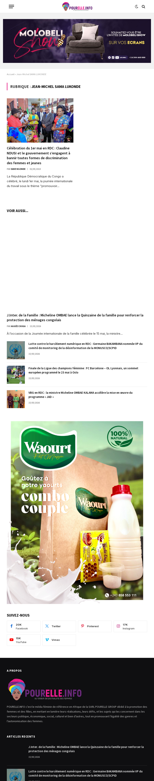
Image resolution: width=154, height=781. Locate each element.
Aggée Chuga (18, 326)
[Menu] (11, 6)
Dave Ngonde (18, 169)
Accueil (10, 74)
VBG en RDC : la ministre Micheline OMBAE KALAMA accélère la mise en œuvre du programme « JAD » (80, 395)
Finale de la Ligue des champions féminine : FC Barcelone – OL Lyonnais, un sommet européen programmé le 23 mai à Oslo (83, 370)
